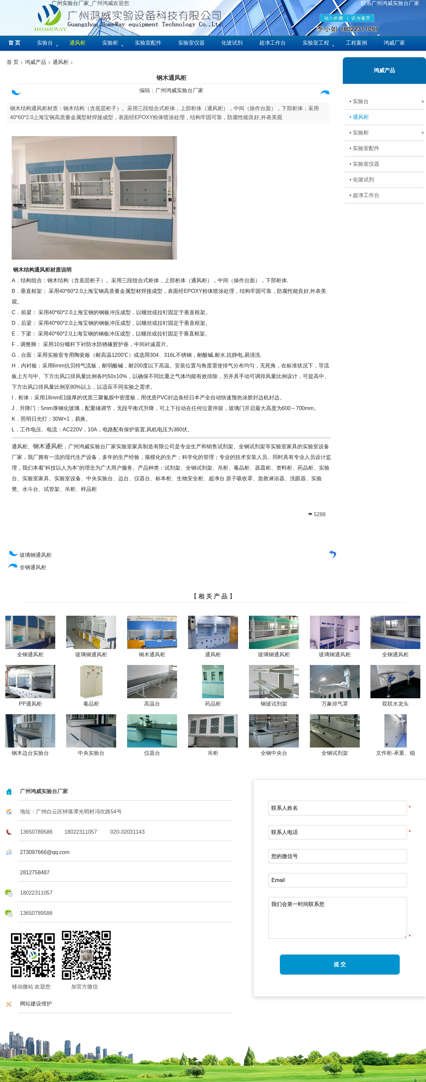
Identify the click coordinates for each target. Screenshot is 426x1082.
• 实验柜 (386, 132)
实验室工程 (316, 43)
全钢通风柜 (27, 567)
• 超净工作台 (364, 195)
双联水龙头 (395, 701)
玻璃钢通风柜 (30, 555)
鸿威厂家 (394, 43)
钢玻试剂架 (274, 701)
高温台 (152, 701)
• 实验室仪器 (364, 164)
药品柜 (213, 701)
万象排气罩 (335, 701)
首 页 (13, 62)
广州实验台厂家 (70, 3)
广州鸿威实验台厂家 (179, 90)
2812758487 (35, 872)
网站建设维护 (36, 1003)
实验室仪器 (191, 43)
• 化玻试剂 (361, 179)
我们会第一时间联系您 (338, 918)
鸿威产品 (35, 62)
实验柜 (110, 43)
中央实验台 (91, 750)
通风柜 (61, 62)
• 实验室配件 (364, 148)
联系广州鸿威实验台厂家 (390, 3)
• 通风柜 (359, 117)
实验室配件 (148, 43)
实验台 (45, 43)
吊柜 (213, 750)
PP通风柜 (30, 701)
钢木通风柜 (171, 78)
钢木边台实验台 (30, 750)
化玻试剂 (232, 43)
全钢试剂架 (335, 750)
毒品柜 (91, 701)
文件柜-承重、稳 (395, 750)
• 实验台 (386, 101)
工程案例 (356, 43)
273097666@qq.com (45, 852)
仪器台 (152, 750)
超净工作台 (272, 43)
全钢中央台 (274, 750)
